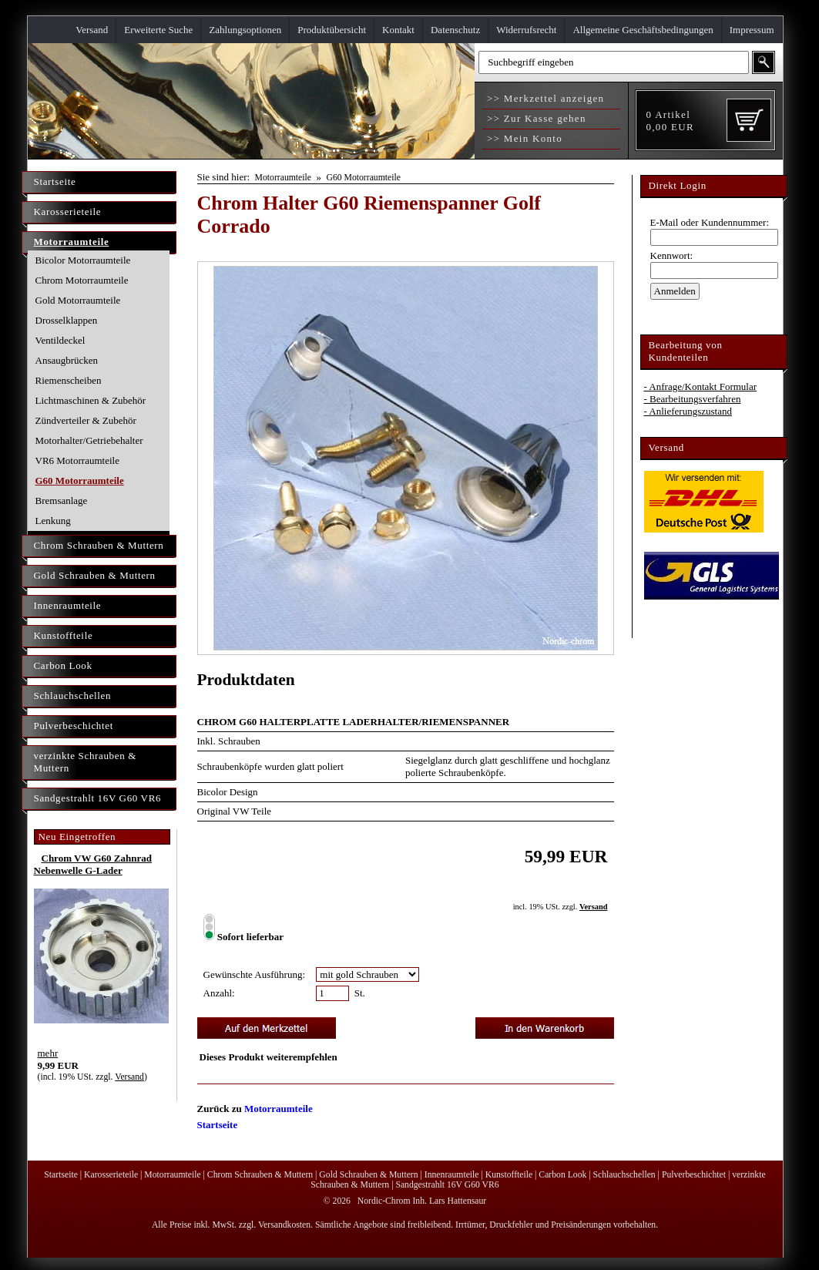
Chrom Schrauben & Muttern (99, 545)
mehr (48, 1053)
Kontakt (398, 29)
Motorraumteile (71, 241)
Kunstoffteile (63, 635)
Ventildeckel (60, 340)
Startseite (55, 181)
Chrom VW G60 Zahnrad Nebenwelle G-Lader (93, 864)
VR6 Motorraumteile (77, 460)
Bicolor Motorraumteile (83, 260)
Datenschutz (455, 29)
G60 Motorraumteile (79, 480)
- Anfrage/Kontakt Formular (700, 386)
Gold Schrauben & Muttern (95, 575)
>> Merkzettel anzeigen (544, 98)
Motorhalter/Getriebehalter (89, 440)
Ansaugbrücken (67, 360)
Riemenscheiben (68, 380)
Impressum (752, 29)
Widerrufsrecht (526, 29)
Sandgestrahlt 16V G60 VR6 (98, 798)
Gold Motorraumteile (78, 300)
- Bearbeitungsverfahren (692, 399)
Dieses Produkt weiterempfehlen (268, 1057)
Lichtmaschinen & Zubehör (90, 400)
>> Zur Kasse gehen (535, 118)
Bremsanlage (61, 500)
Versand (92, 29)
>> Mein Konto (523, 138)
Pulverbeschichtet (73, 725)
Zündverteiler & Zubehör (85, 420)
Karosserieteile (68, 211)
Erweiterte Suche (158, 29)
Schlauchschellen (73, 695)
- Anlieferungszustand (688, 411)
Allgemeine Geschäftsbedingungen (642, 29)
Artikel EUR (670, 121)
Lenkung (53, 520)
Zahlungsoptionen (245, 29)
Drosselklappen (66, 320)
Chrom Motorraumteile (82, 280)
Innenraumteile (68, 605)
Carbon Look (63, 665)
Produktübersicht (331, 29)
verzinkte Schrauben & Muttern (85, 762)
